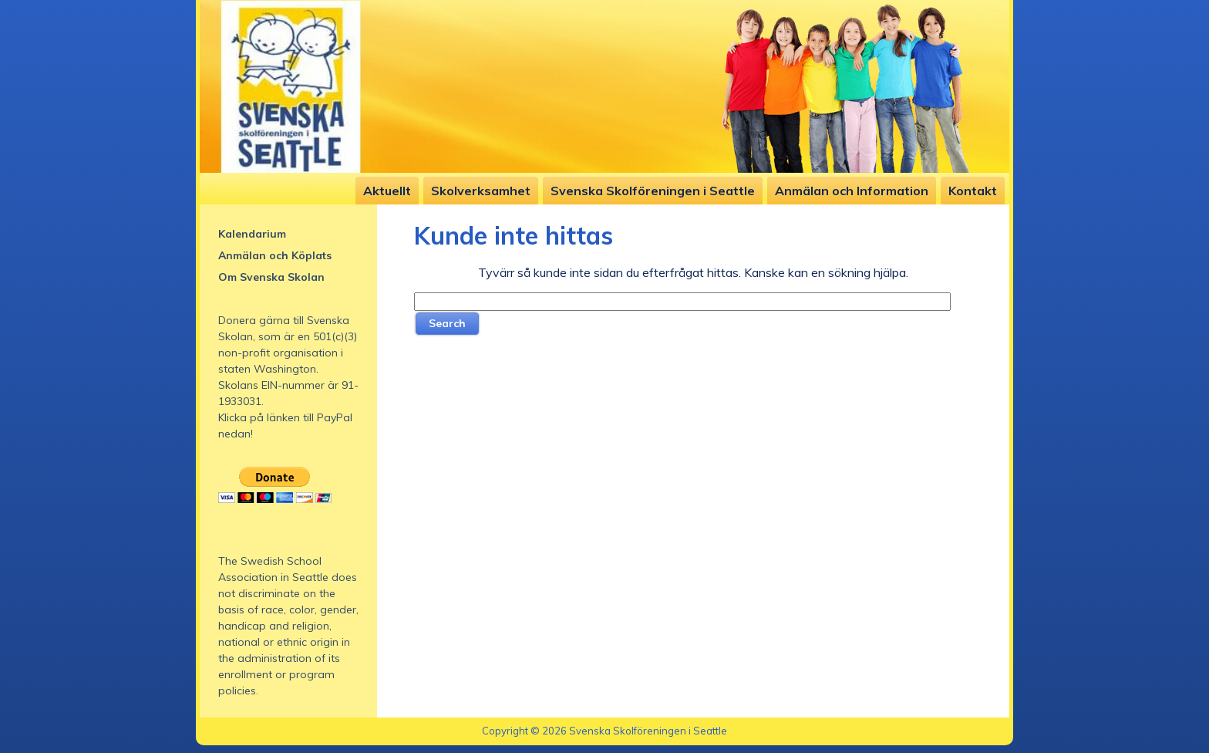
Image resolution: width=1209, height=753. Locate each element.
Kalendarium (252, 234)
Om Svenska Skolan (271, 277)
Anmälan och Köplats (275, 255)
